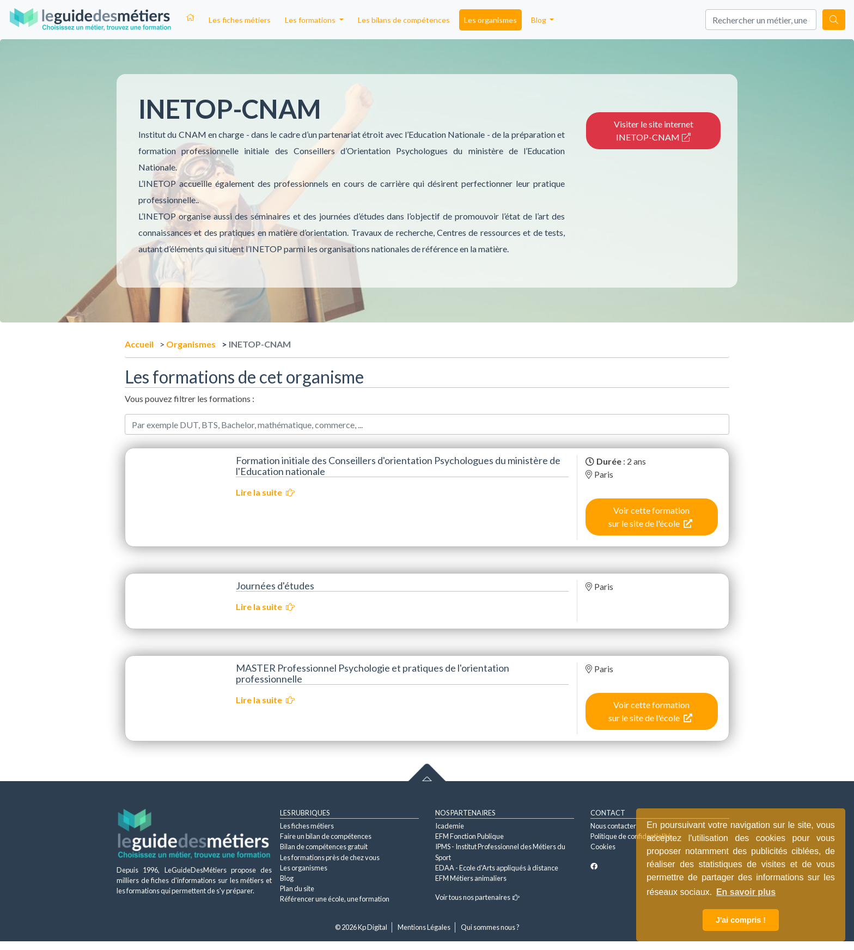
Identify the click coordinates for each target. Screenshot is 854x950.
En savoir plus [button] (746, 892)
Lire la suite (265, 492)
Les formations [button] (311, 20)
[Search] (760, 19)
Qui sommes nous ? (490, 927)
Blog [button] (539, 20)
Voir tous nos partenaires (477, 897)
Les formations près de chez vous (330, 857)
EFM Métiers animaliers (471, 878)
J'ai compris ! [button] (741, 920)
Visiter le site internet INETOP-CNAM (653, 130)
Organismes (191, 344)
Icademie (449, 825)
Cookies (602, 846)
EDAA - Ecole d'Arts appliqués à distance (496, 867)
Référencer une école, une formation (334, 898)
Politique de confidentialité (630, 836)
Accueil (139, 344)
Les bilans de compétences (404, 20)
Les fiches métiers (240, 20)
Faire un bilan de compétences (325, 836)
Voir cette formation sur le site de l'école (650, 516)
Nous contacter (613, 825)
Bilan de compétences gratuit (324, 846)
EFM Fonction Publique (469, 836)
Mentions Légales (424, 927)
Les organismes (490, 20)
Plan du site (297, 888)
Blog (287, 878)
